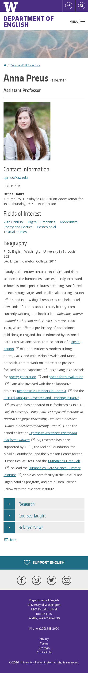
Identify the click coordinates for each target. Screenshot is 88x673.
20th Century (13, 222)
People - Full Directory (25, 65)
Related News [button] (31, 527)
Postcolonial (46, 227)
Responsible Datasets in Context (44, 391)
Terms (44, 643)
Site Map (44, 648)
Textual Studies (15, 232)
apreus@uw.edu (16, 177)
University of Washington (36, 662)
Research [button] (27, 504)
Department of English (29, 21)
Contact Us (44, 652)
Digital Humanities (41, 222)
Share (10, 540)
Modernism (68, 222)
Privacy (44, 639)
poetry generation (25, 377)
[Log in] (68, 6)
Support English (44, 563)
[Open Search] (81, 6)
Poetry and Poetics (18, 227)
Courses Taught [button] (32, 516)
